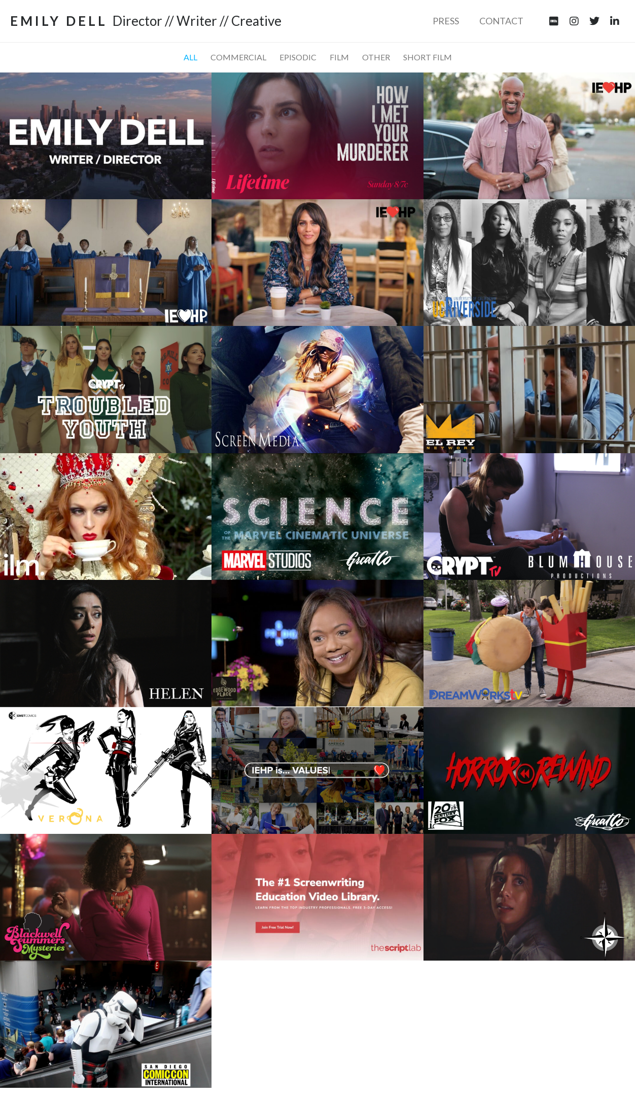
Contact (501, 20)
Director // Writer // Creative (197, 21)
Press (446, 20)
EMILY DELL (59, 21)
